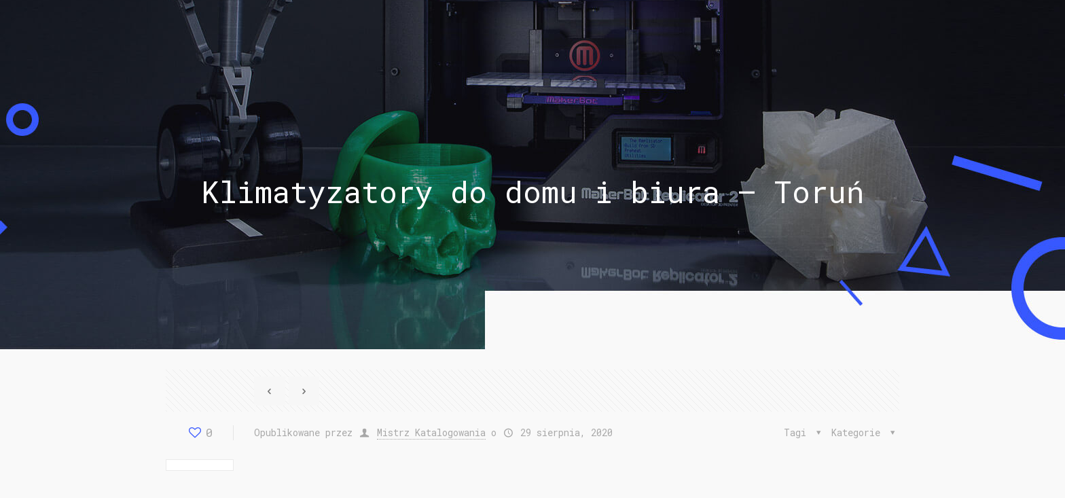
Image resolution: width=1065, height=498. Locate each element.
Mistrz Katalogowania (431, 432)
